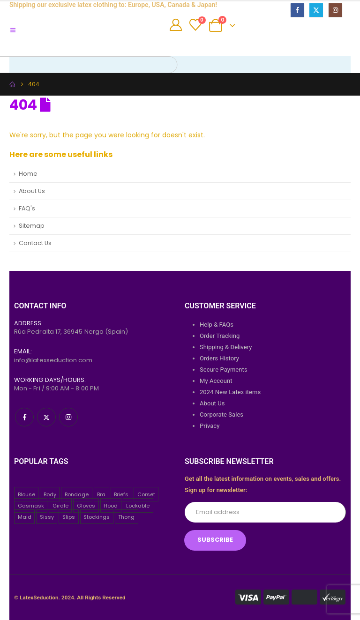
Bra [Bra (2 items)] (101, 494)
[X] (316, 10)
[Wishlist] (195, 25)
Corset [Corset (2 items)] (146, 494)
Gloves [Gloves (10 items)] (86, 505)
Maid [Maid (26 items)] (24, 517)
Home (28, 174)
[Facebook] (297, 10)
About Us (32, 191)
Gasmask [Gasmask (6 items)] (31, 505)
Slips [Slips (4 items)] (68, 517)
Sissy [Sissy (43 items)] (47, 517)
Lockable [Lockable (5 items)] (138, 505)
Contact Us (35, 243)
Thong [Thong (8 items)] (126, 517)
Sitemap (32, 226)
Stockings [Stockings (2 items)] (96, 517)
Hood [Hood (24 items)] (111, 505)
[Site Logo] (98, 37)
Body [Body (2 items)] (50, 494)
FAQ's (27, 208)
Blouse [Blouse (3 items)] (26, 494)
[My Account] (175, 25)
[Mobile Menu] (16, 30)
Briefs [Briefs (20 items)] (121, 494)
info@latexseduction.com (53, 360)
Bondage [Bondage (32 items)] (77, 494)
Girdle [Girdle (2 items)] (60, 505)
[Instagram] (335, 10)
